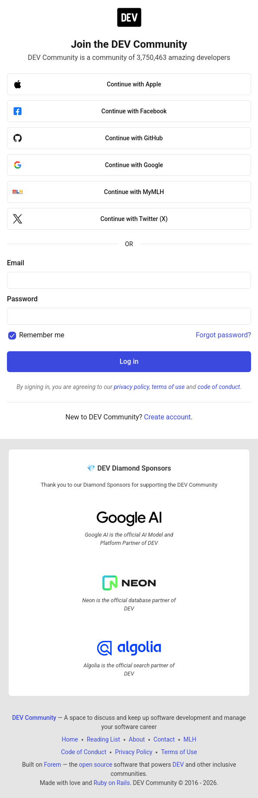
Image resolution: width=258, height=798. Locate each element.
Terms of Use (179, 752)
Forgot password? (223, 335)
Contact (164, 739)
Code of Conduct (84, 752)
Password (22, 299)
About (137, 739)
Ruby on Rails (112, 782)
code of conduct (218, 386)
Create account (167, 417)
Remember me (41, 335)
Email (15, 263)
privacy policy (131, 386)
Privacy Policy (133, 752)
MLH (189, 739)
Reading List (103, 739)
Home (70, 739)
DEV (178, 764)
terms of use (168, 386)
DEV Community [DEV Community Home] (34, 717)
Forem (52, 764)
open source (95, 764)
